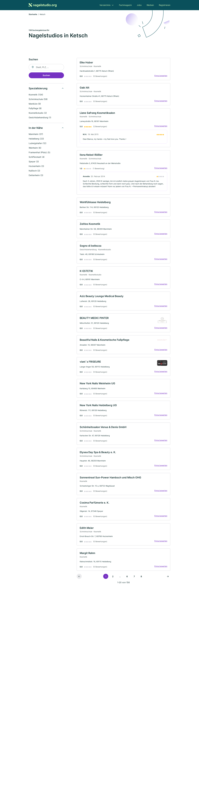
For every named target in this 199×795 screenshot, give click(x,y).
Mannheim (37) (36, 134)
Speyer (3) (34, 162)
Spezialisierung (38, 88)
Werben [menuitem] (150, 5)
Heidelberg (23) (36, 139)
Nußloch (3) (34, 171)
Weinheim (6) (35, 148)
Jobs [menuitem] (139, 5)
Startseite (33, 14)
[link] (123, 69)
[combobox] (46, 67)
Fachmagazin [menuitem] (125, 5)
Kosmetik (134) (36, 95)
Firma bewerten (160, 76)
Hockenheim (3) (36, 166)
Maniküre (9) (35, 104)
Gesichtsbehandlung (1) (40, 117)
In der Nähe (36, 128)
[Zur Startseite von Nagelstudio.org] (43, 5)
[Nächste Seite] (167, 579)
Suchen (46, 75)
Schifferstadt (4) (37, 157)
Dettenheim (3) (36, 175)
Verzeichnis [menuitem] (105, 5)
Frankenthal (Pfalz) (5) (39, 152)
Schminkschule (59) (38, 99)
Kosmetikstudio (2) (38, 113)
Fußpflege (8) (35, 108)
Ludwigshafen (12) (37, 143)
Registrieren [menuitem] (164, 5)
